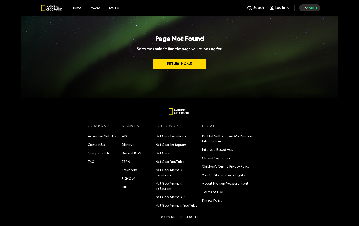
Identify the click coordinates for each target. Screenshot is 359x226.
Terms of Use (212, 192)
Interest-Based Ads (217, 149)
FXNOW (128, 178)
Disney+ (128, 145)
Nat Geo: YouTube (170, 162)
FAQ (91, 162)
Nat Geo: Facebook (171, 136)
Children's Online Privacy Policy (225, 166)
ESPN (126, 162)
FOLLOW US (167, 126)
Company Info (99, 153)
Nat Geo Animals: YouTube (176, 205)
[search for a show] (255, 8)
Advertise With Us (102, 136)
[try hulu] (309, 7)
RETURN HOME (179, 64)
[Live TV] (113, 8)
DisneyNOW (131, 153)
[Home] (76, 8)
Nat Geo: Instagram (170, 145)
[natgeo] (51, 8)
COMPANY (99, 126)
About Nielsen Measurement (225, 183)
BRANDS (130, 126)
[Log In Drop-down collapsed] (279, 8)
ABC (125, 136)
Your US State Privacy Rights (223, 175)
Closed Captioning (216, 158)
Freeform (129, 170)
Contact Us (96, 145)
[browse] (94, 8)
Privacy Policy (212, 200)
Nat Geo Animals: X (170, 197)
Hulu (125, 187)
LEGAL (208, 126)
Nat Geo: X (164, 153)
